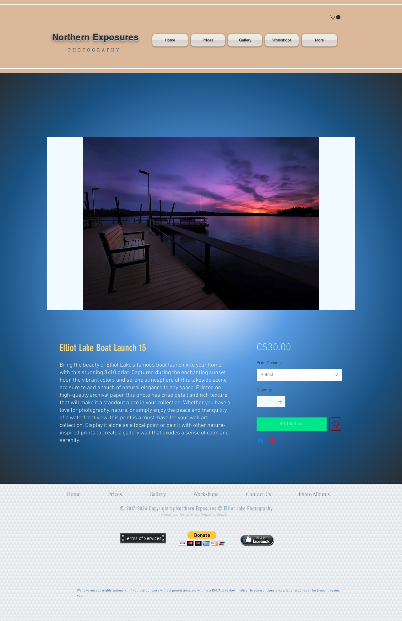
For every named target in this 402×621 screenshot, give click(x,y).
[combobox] (299, 375)
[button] (335, 17)
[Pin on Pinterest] (272, 440)
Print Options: (269, 363)
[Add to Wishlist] (335, 424)
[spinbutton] (271, 401)
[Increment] (281, 401)
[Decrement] (261, 401)
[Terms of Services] (143, 538)
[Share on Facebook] (260, 440)
